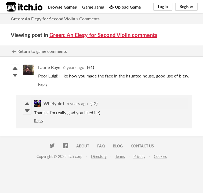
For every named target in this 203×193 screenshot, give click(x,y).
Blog (118, 146)
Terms (120, 156)
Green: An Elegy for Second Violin (43, 18)
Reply (42, 84)
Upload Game (125, 6)
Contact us (142, 146)
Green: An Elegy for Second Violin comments (103, 35)
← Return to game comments (39, 51)
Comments (89, 18)
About (82, 146)
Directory (99, 156)
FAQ (101, 146)
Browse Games (62, 6)
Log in (163, 6)
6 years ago (73, 67)
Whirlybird (54, 103)
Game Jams (93, 6)
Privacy (139, 156)
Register (186, 6)
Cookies (160, 156)
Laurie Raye (49, 67)
